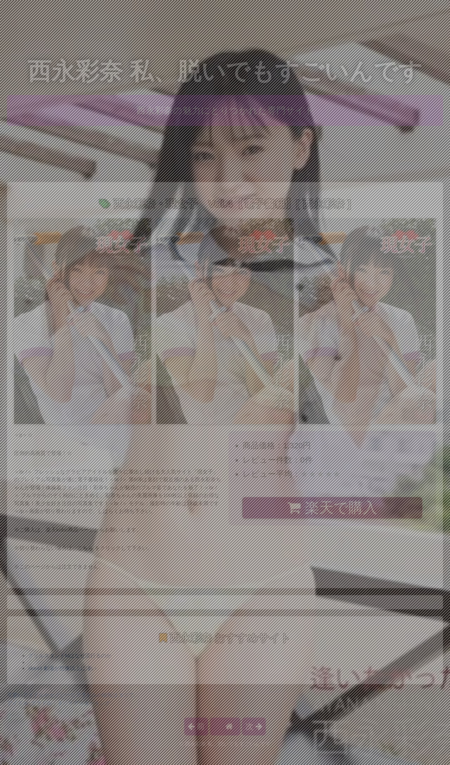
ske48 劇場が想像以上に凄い (62, 668)
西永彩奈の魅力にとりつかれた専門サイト (225, 110)
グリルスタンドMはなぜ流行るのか (70, 655)
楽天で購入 (332, 508)
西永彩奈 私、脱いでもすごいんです (225, 71)
